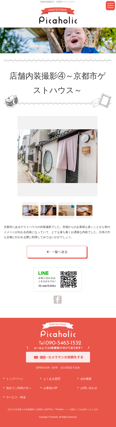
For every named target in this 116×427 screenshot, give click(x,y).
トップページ (14, 378)
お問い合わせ (88, 388)
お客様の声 (50, 388)
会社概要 (86, 378)
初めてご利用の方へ (18, 388)
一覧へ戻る (57, 252)
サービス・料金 (16, 397)
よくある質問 (51, 378)
